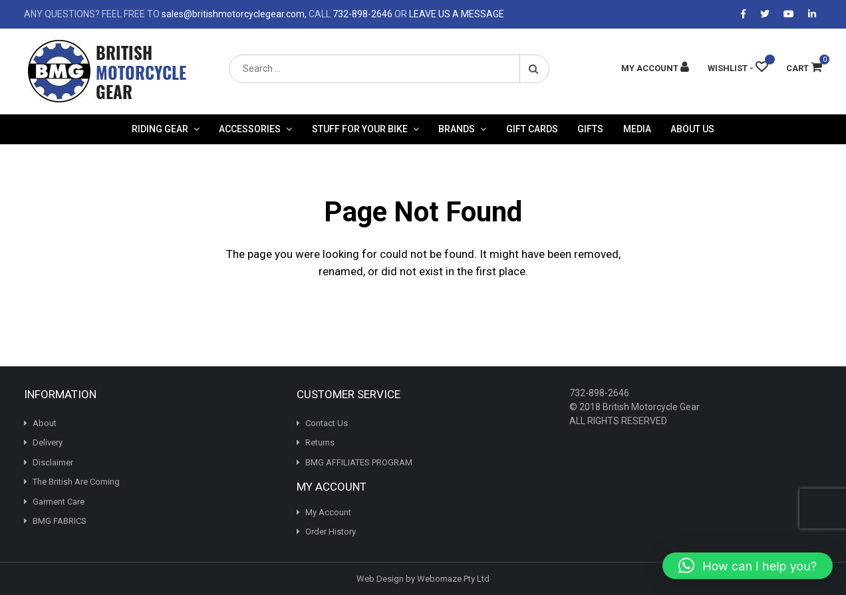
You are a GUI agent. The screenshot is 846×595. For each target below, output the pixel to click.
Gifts (590, 129)
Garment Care (58, 502)
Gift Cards (532, 129)
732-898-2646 (362, 14)
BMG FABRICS (59, 521)
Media (637, 129)
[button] (747, 565)
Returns (320, 442)
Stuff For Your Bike (360, 129)
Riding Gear (160, 129)
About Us (692, 129)
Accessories (250, 129)
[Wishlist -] (738, 68)
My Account (328, 512)
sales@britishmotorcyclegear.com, (234, 14)
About (45, 423)
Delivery (48, 442)
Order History (330, 531)
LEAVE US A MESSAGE (456, 14)
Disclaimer (53, 462)
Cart (804, 68)
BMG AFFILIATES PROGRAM (358, 462)
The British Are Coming (76, 482)
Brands (456, 129)
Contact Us (326, 423)
